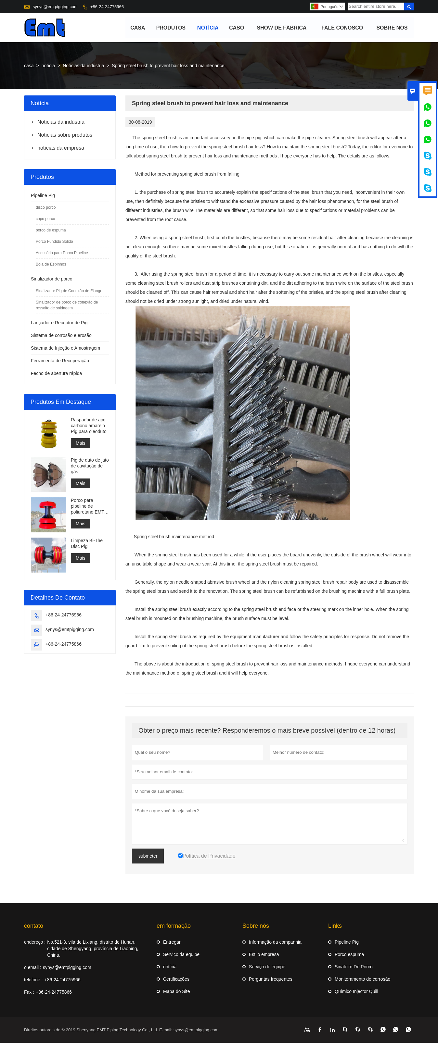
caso (236, 28)
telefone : (33, 980)
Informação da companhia (275, 942)
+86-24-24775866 (63, 644)
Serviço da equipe (181, 954)
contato (33, 926)
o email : (32, 967)
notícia (208, 28)
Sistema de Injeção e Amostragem (65, 348)
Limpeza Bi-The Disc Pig (87, 543)
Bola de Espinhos (51, 264)
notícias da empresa (60, 148)
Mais (80, 443)
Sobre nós (392, 28)
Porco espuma (349, 954)
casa (137, 28)
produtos (171, 28)
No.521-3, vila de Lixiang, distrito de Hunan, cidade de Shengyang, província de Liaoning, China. (92, 949)
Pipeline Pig (43, 195)
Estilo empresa (264, 954)
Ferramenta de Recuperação (60, 361)
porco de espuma (51, 230)
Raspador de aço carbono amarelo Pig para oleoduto (89, 425)
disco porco (46, 207)
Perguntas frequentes (270, 979)
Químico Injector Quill (356, 991)
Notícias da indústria (83, 65)
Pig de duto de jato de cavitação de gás (90, 466)
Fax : (29, 992)
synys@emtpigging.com (55, 6)
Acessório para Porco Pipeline (62, 253)
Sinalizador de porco (51, 279)
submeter (147, 856)
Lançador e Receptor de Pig (59, 323)
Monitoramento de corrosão (362, 979)
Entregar (172, 942)
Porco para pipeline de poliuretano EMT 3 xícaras (89, 506)
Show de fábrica (282, 28)
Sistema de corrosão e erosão (61, 335)
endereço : (34, 942)
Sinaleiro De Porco (354, 967)
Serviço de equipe (267, 967)
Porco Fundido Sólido (54, 242)
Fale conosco (342, 28)
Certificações (176, 979)
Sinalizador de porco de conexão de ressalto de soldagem (67, 305)
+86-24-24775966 (107, 6)
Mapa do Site (176, 991)
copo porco (45, 219)
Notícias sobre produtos (64, 135)
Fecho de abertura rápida (56, 373)
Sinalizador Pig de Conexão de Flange (69, 291)
